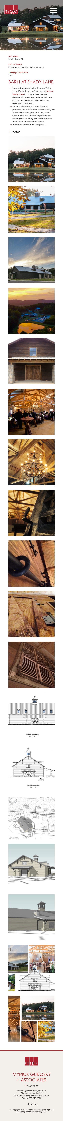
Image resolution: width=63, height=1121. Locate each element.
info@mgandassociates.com (36, 1095)
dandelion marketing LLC (36, 1112)
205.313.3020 (35, 1098)
